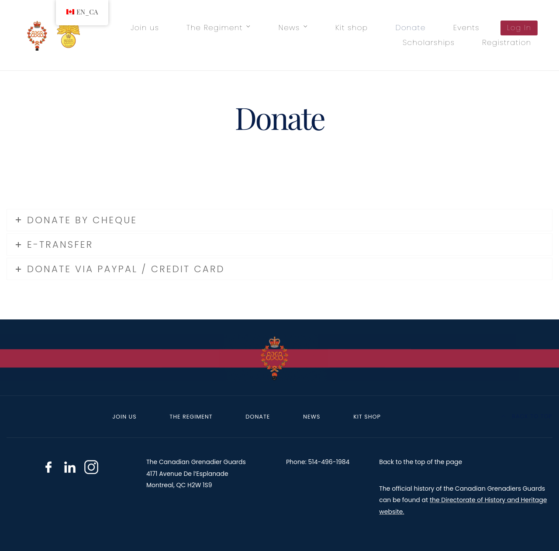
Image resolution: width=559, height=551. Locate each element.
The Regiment (214, 27)
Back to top (526, 416)
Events (466, 27)
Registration (506, 42)
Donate (410, 27)
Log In (519, 27)
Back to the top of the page (420, 461)
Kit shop (351, 27)
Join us (145, 27)
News (289, 27)
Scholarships (429, 42)
